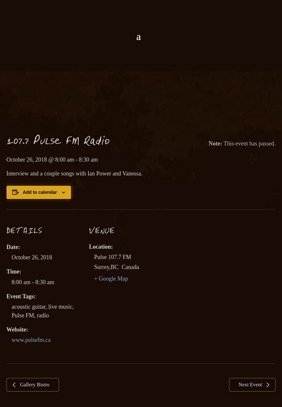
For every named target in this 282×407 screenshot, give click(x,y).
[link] (141, 15)
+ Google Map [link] (111, 278)
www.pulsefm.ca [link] (31, 340)
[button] (138, 36)
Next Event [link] (251, 384)
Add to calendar (40, 192)
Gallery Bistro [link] (34, 384)
